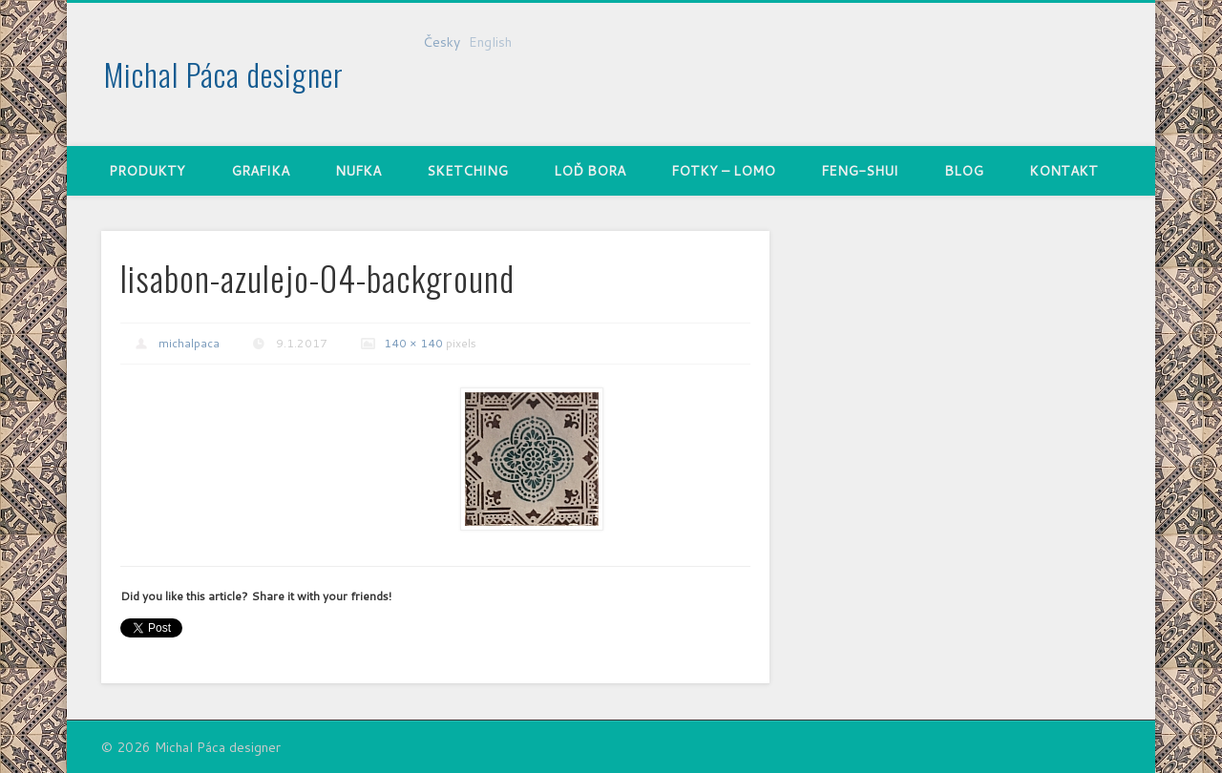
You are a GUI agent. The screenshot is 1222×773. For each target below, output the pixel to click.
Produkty (147, 170)
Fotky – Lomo (723, 170)
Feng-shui (859, 170)
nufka (358, 170)
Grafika (260, 170)
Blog (963, 170)
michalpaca (189, 343)
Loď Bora (589, 170)
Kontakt (1063, 170)
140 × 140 (413, 343)
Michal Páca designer (224, 74)
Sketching (467, 170)
